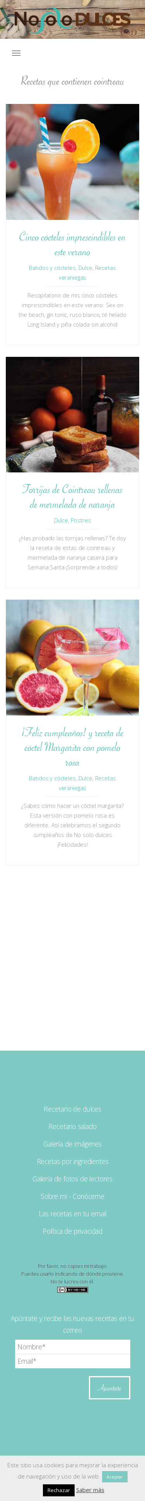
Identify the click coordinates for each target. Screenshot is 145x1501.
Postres (81, 520)
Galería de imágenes (72, 1143)
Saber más (90, 1490)
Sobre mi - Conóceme (72, 1196)
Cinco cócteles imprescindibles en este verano (72, 244)
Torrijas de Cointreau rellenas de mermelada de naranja (72, 496)
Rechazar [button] (59, 1490)
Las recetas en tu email (72, 1213)
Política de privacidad (72, 1231)
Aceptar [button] (115, 1477)
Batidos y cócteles (52, 267)
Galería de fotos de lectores (72, 1178)
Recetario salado (72, 1126)
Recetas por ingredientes (73, 1161)
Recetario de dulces (72, 1109)
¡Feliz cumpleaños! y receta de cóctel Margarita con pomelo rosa (73, 747)
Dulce (85, 267)
